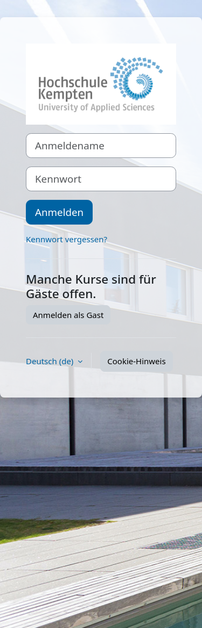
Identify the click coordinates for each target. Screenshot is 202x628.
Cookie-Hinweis (136, 361)
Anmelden (59, 212)
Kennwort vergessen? (66, 239)
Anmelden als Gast (68, 314)
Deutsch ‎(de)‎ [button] (50, 361)
